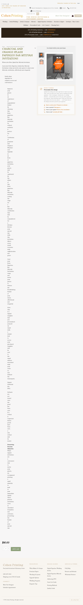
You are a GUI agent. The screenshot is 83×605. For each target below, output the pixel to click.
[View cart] (73, 16)
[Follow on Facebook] (2, 4)
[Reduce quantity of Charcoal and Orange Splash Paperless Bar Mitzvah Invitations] (3, 548)
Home (3, 46)
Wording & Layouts (34, 575)
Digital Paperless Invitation (45, 22)
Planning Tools (55, 25)
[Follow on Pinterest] (8, 4)
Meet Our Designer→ (63, 16)
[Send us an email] (5, 4)
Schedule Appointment (9, 587)
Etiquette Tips (33, 584)
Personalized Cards (35, 25)
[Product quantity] (5, 548)
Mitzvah (34, 22)
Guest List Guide (51, 582)
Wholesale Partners (70, 575)
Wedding (5, 22)
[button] (78, 3)
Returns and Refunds (70, 571)
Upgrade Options (34, 578)
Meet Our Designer (8, 585)
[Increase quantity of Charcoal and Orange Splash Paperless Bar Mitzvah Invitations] (8, 548)
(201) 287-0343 (7, 574)
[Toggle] (35, 48)
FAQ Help (67, 568)
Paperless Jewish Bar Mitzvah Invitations (15, 46)
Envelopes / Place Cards (73, 22)
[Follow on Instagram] (3, 4)
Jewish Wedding (14, 22)
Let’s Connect (46, 25)
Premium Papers (34, 571)
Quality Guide (51, 588)
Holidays (26, 25)
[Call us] (6, 4)
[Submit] (37, 13)
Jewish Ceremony (25, 22)
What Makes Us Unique (36, 568)
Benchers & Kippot (59, 22)
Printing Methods (52, 585)
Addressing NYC (51, 579)
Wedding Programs (34, 581)
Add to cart (15, 549)
